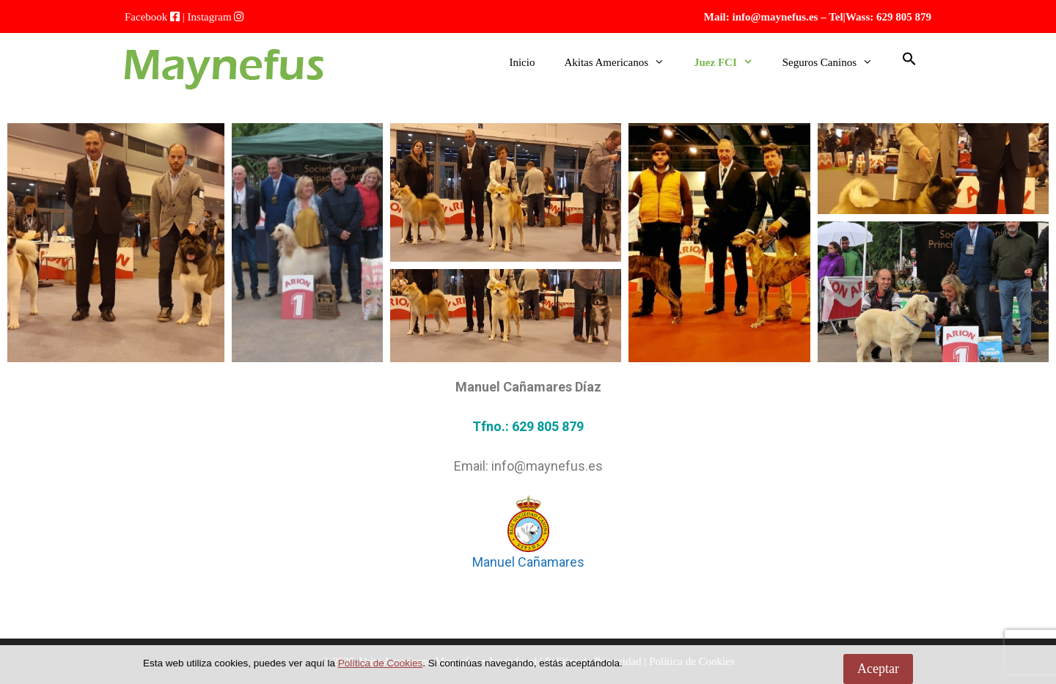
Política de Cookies (380, 663)
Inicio (522, 62)
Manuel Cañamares (528, 562)
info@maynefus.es (775, 17)
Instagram (210, 17)
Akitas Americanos (621, 62)
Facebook (146, 17)
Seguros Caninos (834, 62)
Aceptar (878, 668)
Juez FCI (731, 62)
